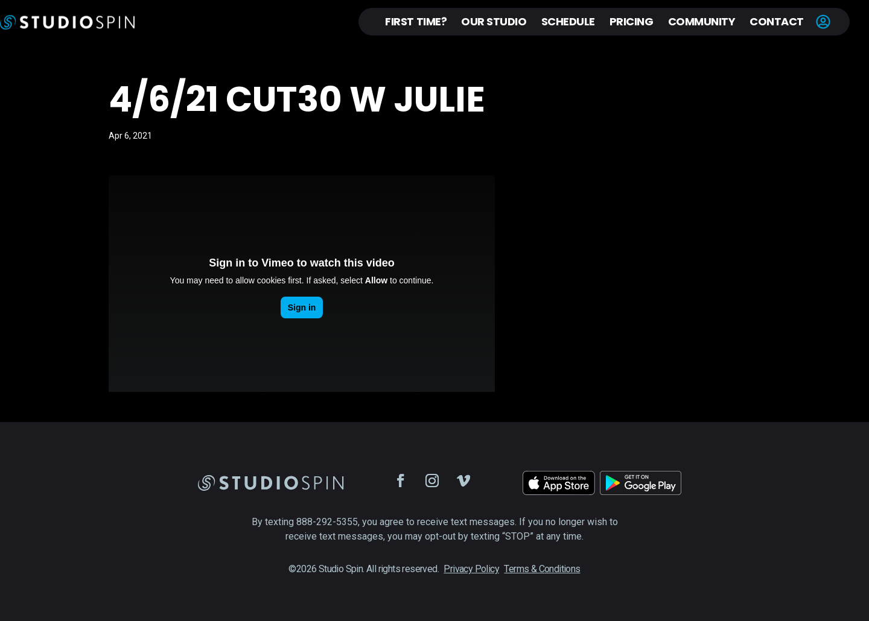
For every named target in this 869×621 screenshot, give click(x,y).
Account (823, 21)
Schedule (568, 21)
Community (702, 21)
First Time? (416, 21)
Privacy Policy (471, 569)
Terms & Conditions (542, 569)
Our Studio (493, 21)
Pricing (632, 21)
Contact (777, 21)
